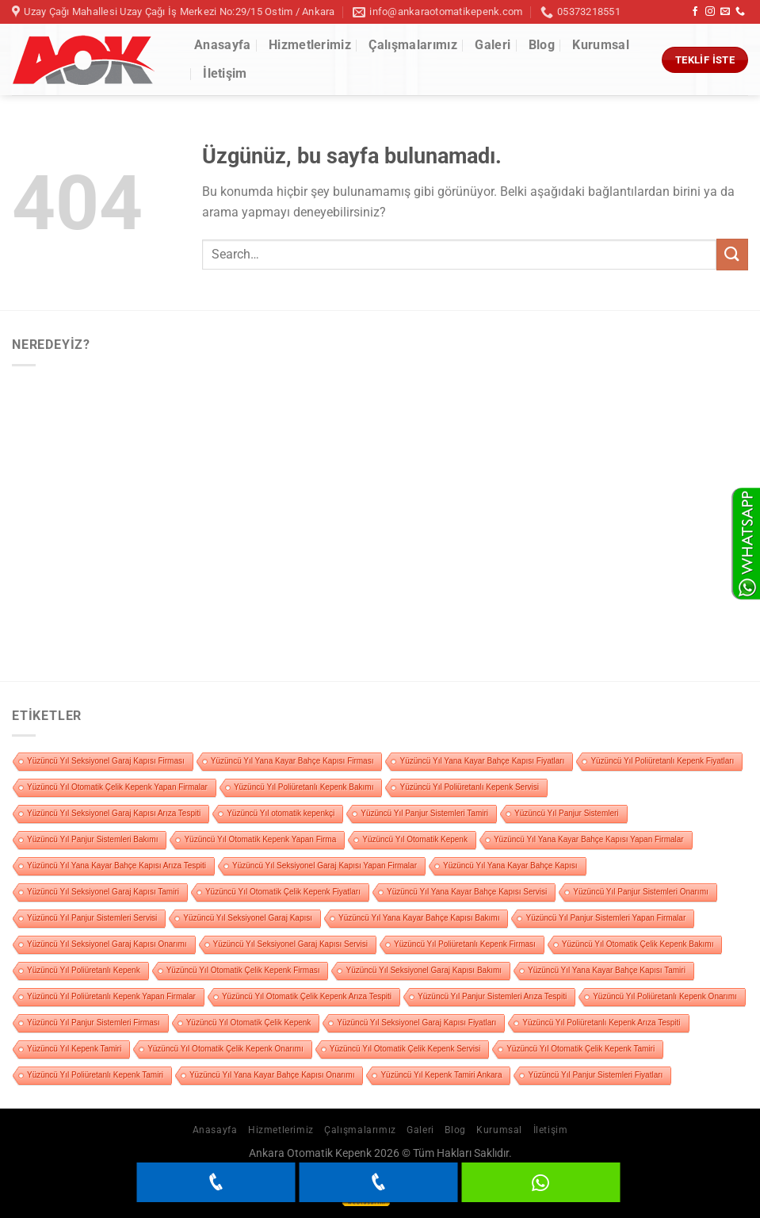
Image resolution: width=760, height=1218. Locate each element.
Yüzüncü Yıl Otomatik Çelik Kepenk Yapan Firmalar (117, 787)
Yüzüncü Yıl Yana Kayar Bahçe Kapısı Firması (292, 760)
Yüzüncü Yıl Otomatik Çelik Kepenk (248, 1022)
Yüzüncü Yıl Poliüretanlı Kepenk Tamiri (95, 1075)
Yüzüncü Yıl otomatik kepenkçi (280, 813)
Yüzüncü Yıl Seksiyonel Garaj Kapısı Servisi (290, 944)
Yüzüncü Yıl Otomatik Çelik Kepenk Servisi (405, 1048)
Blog (542, 44)
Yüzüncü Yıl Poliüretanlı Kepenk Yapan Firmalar (111, 996)
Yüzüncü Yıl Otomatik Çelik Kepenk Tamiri (580, 1048)
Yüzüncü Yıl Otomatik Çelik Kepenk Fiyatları (283, 891)
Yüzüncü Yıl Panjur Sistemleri (566, 813)
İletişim (225, 73)
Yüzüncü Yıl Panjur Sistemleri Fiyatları (595, 1075)
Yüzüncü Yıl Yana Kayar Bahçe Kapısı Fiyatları (481, 760)
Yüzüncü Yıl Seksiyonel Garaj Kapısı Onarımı (107, 944)
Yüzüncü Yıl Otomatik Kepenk (415, 839)
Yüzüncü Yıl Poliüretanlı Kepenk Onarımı (665, 996)
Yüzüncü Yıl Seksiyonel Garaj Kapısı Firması (106, 760)
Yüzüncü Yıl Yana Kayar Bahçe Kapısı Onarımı (271, 1075)
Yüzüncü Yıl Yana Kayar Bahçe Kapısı (510, 865)
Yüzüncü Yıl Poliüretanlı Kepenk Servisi (468, 787)
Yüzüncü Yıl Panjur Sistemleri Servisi (92, 918)
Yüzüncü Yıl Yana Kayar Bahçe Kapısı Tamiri (607, 970)
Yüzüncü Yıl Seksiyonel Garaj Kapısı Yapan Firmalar (324, 865)
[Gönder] (732, 254)
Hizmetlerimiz (310, 44)
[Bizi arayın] (740, 11)
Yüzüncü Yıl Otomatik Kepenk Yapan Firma (260, 839)
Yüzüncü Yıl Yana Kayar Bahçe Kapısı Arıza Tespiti (116, 865)
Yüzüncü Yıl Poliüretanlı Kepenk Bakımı (304, 787)
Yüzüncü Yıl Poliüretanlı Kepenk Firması (465, 944)
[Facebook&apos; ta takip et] (695, 11)
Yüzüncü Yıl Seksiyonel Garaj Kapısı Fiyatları (416, 1022)
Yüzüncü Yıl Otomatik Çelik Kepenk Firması (243, 970)
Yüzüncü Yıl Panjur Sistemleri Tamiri (424, 813)
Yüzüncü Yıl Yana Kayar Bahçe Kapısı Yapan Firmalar (589, 839)
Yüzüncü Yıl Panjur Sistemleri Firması (93, 1022)
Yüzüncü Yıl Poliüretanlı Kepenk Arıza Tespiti (601, 1022)
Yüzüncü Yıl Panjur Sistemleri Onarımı (640, 891)
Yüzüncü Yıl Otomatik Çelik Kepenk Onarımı (225, 1048)
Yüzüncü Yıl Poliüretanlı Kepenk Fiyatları (662, 760)
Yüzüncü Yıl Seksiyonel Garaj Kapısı (247, 918)
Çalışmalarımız (412, 44)
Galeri (492, 44)
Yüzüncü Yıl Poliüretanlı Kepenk (83, 970)
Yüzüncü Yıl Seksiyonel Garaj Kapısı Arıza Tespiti (114, 813)
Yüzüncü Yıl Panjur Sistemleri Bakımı (92, 839)
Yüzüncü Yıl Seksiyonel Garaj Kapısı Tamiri (103, 891)
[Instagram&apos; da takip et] (710, 11)
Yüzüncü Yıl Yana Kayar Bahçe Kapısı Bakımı (418, 918)
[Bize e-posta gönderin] (725, 11)
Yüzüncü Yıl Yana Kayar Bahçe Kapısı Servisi (467, 891)
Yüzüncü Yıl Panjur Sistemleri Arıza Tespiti (492, 996)
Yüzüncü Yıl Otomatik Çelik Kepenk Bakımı (638, 944)
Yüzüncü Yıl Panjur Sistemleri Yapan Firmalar (605, 918)
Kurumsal (600, 44)
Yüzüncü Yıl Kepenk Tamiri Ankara (441, 1075)
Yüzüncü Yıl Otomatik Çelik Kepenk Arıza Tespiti (306, 996)
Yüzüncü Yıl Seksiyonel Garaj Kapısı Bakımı (424, 970)
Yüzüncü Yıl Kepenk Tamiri (74, 1048)
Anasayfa (222, 44)
